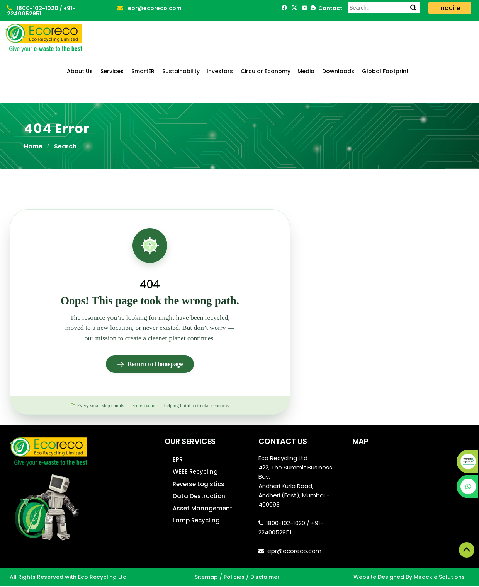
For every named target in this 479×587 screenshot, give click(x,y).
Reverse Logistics (198, 485)
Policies (234, 578)
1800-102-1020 (33, 8)
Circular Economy (265, 71)
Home (33, 146)
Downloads (338, 71)
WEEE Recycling (195, 472)
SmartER (143, 71)
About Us (80, 71)
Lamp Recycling (196, 521)
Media (305, 71)
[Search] (413, 7)
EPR (178, 460)
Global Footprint (385, 71)
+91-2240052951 (41, 10)
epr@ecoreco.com (149, 8)
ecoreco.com (144, 406)
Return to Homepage (150, 365)
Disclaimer (265, 578)
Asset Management (203, 509)
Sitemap (206, 578)
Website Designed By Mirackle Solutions (409, 578)
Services (112, 71)
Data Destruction (199, 497)
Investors (220, 71)
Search (65, 146)
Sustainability (181, 71)
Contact (329, 8)
